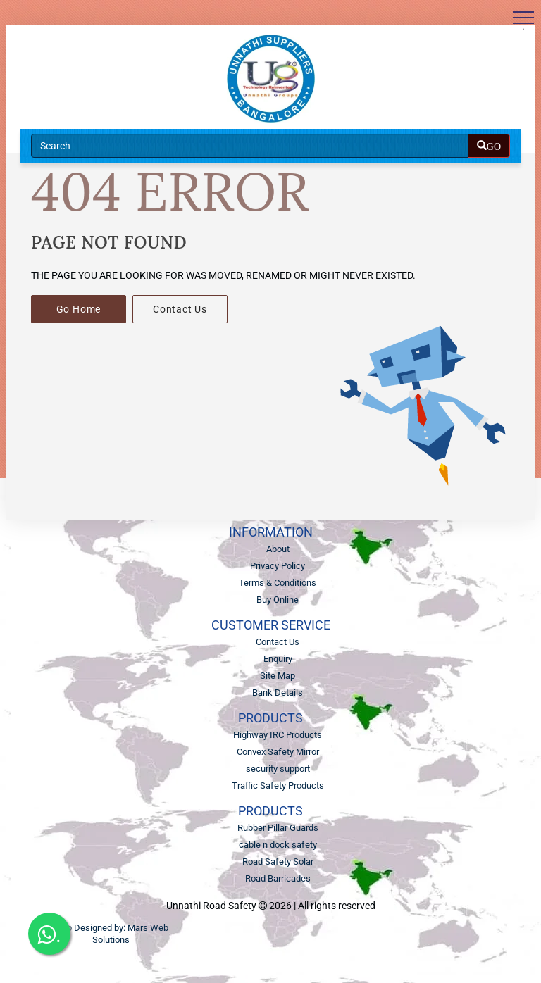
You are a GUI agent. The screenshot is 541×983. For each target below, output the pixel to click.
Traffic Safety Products (278, 785)
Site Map (277, 675)
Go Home (78, 309)
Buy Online (277, 599)
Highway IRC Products (277, 735)
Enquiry (277, 658)
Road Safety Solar (277, 861)
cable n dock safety (278, 844)
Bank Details (277, 692)
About (278, 549)
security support (278, 768)
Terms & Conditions (277, 582)
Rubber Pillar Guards (277, 827)
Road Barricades (278, 878)
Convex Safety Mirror (278, 751)
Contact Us (180, 309)
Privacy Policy (277, 566)
